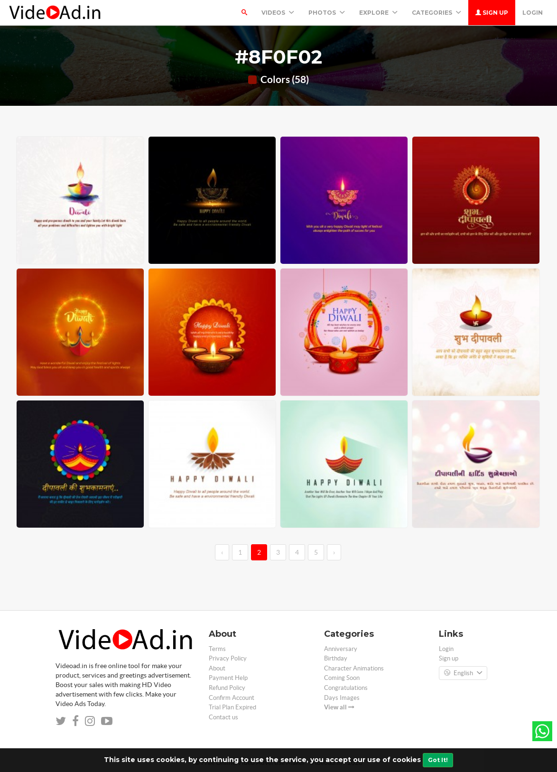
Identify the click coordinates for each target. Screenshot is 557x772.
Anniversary (340, 648)
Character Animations (354, 668)
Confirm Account (231, 697)
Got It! (438, 759)
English (463, 673)
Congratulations (346, 687)
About (217, 668)
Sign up (491, 12)
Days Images (342, 697)
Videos (277, 12)
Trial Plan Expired (232, 707)
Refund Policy (227, 687)
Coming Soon (342, 677)
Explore (378, 12)
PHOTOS (326, 12)
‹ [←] (222, 552)
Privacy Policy (228, 658)
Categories (436, 12)
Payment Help (228, 677)
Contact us (223, 717)
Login (532, 12)
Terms (217, 648)
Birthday (335, 658)
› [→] (334, 552)
